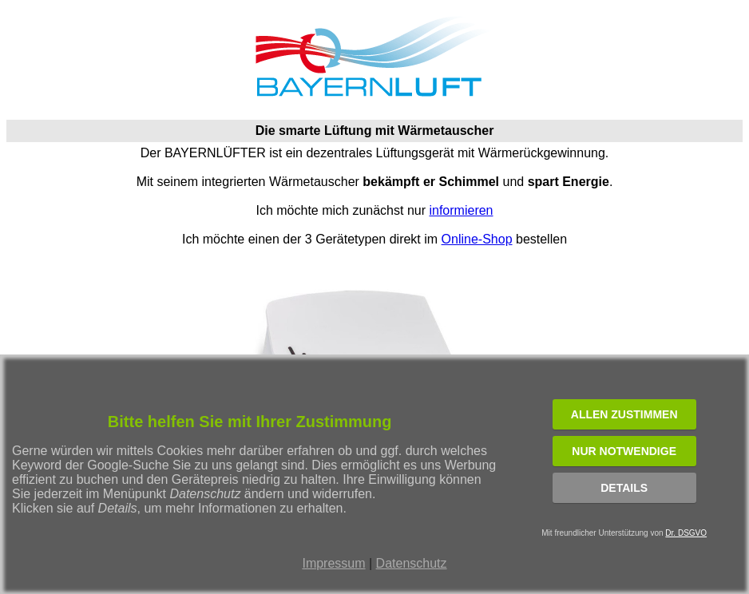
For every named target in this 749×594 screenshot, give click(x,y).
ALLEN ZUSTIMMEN (624, 414)
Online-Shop (477, 239)
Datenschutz (411, 563)
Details (624, 487)
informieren (461, 210)
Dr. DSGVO (686, 533)
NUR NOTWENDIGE (624, 451)
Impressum (333, 563)
